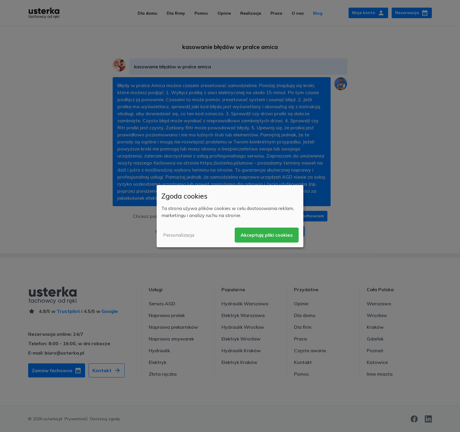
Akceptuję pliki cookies (267, 235)
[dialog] (230, 216)
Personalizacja (178, 235)
